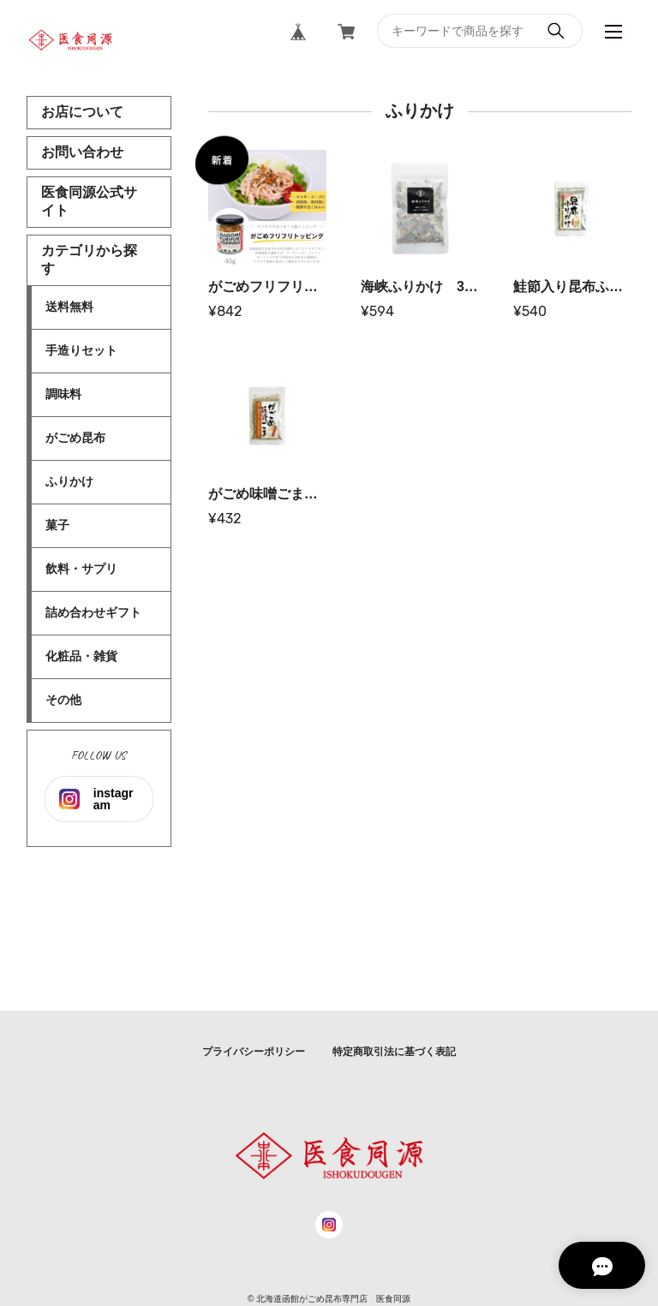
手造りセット (81, 350)
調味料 (63, 394)
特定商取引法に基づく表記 (394, 1052)
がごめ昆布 (75, 437)
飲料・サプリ (81, 568)
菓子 (57, 525)
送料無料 (69, 306)
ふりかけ (69, 481)
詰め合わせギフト (93, 612)
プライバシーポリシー (253, 1052)
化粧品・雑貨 (81, 656)
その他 (63, 700)
